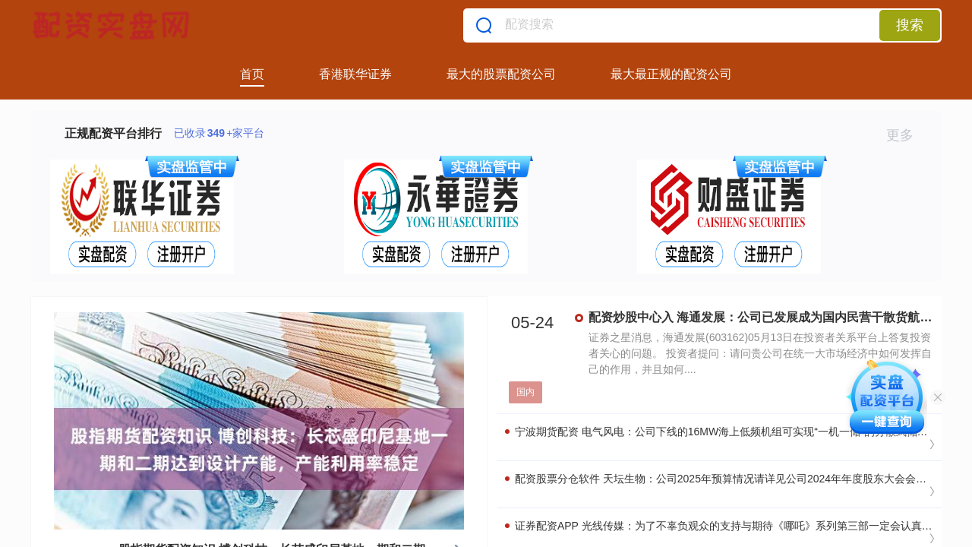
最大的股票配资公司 (501, 74)
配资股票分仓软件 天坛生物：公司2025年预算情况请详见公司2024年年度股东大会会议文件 (726, 479)
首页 (252, 74)
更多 (906, 135)
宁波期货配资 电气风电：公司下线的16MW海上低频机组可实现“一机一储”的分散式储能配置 (727, 431)
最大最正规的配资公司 (671, 74)
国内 (525, 392)
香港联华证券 (355, 74)
